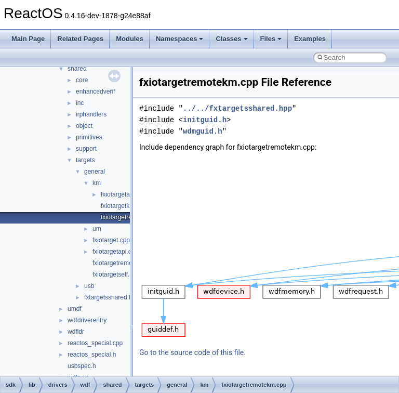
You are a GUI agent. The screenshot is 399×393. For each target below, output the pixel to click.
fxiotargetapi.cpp (115, 251)
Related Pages (80, 39)
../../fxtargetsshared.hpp (237, 108)
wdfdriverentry (87, 320)
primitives (89, 137)
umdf (75, 308)
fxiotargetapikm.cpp (128, 194)
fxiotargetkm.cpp (124, 205)
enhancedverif (95, 91)
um (96, 228)
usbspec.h (82, 366)
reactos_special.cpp (95, 343)
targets (85, 160)
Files (271, 39)
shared (77, 68)
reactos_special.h (92, 354)
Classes (231, 39)
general (94, 171)
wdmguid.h (202, 131)
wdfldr (76, 331)
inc (80, 103)
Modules (129, 39)
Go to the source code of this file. (192, 352)
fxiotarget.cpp (111, 240)
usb (89, 286)
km (96, 183)
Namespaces (180, 39)
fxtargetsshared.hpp (111, 297)
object (84, 125)
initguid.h (205, 120)
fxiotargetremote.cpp (120, 263)
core (82, 80)
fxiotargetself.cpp (116, 274)
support (86, 148)
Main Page (28, 39)
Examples (310, 39)
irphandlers (91, 114)
